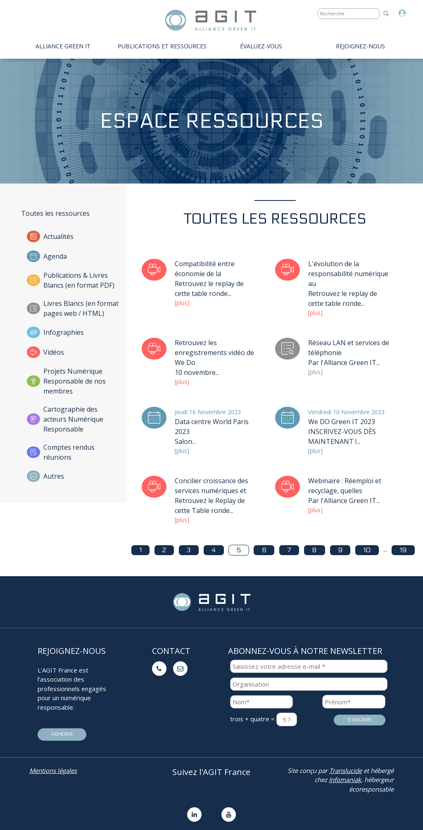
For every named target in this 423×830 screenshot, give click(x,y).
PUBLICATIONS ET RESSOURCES (162, 46)
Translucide (345, 770)
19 (402, 550)
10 (367, 550)
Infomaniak (345, 779)
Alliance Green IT (63, 46)
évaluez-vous (261, 46)
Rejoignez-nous (360, 46)
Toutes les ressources (55, 213)
